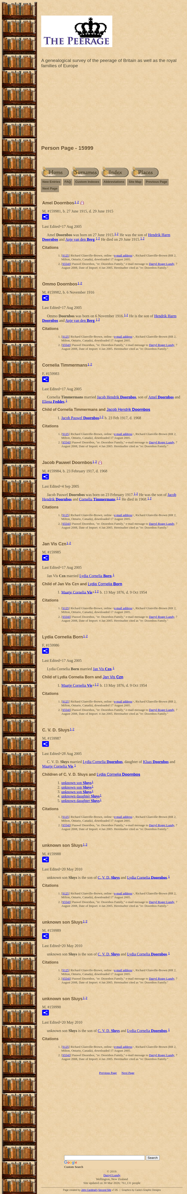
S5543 (66, 264)
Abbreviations (114, 182)
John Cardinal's (89, 1190)
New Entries (51, 182)
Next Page (49, 188)
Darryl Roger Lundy (161, 264)
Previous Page (156, 182)
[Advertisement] (112, 107)
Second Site (104, 1190)
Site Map (135, 182)
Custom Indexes (87, 182)
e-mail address (123, 255)
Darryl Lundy (111, 1175)
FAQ (67, 182)
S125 (65, 255)
